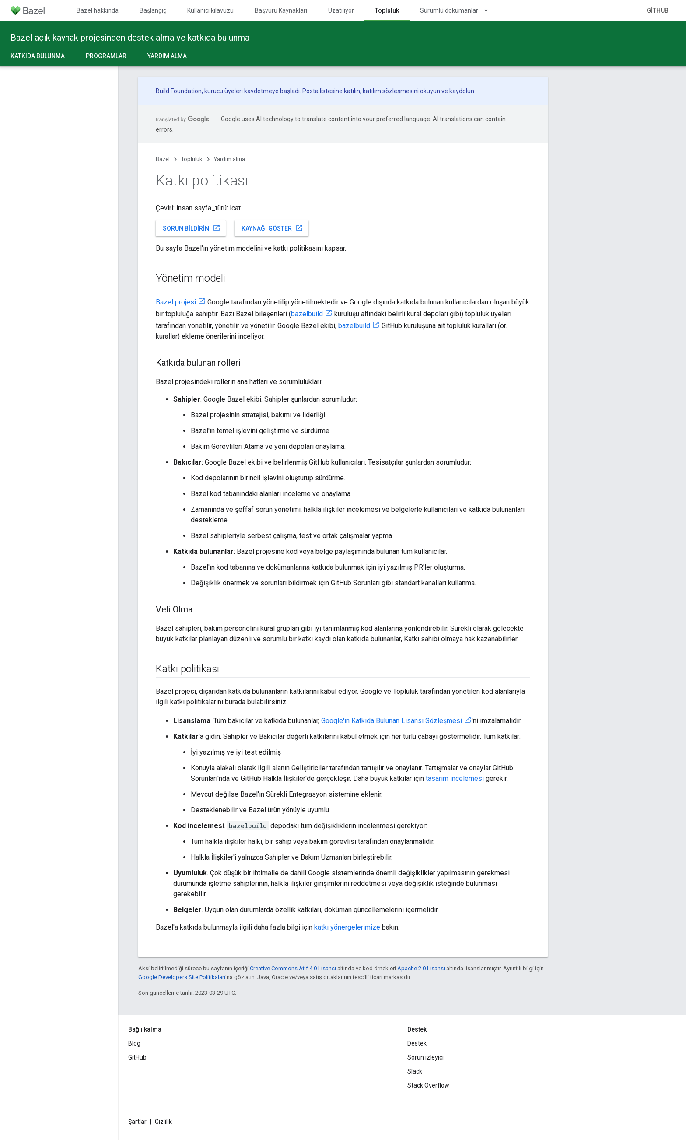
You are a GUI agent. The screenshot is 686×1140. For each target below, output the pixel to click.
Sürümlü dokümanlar (449, 10)
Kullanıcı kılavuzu (210, 10)
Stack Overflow (428, 1085)
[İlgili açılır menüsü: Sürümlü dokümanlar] (490, 10)
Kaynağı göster (272, 228)
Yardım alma (229, 159)
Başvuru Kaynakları (281, 10)
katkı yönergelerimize (347, 927)
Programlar (106, 55)
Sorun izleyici (425, 1057)
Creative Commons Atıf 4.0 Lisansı (293, 968)
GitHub (657, 10)
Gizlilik (163, 1121)
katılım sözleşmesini (391, 90)
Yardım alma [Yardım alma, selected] (167, 55)
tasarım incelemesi (455, 778)
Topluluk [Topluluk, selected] (387, 10)
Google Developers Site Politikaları (181, 977)
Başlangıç (153, 10)
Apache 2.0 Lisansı (421, 968)
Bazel (163, 159)
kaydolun (461, 90)
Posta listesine (322, 90)
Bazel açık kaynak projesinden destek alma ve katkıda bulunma (129, 37)
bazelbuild (307, 314)
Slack (414, 1071)
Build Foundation (179, 90)
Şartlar (137, 1121)
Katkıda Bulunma (37, 55)
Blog (134, 1043)
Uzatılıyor (341, 10)
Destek (417, 1043)
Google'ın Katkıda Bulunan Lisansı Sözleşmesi (391, 721)
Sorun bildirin (191, 228)
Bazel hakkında (98, 10)
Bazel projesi (176, 302)
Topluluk (192, 159)
